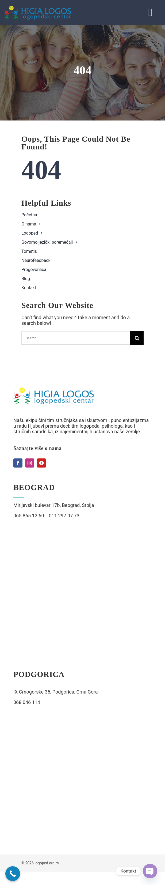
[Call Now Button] (12, 873)
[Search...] (75, 338)
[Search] (137, 338)
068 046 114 (26, 702)
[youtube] (41, 463)
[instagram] (29, 463)
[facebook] (17, 463)
